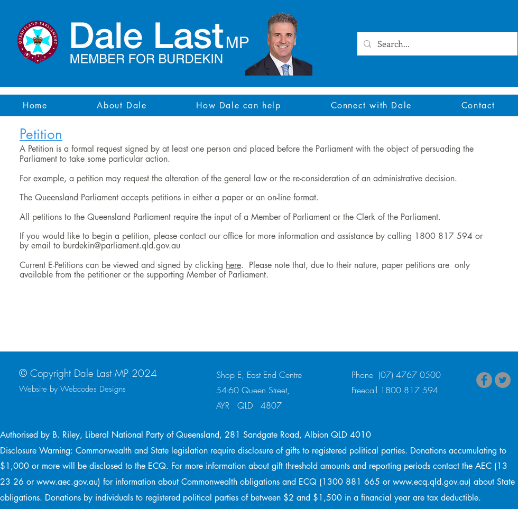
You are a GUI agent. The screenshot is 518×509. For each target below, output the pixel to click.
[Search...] (436, 44)
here (233, 265)
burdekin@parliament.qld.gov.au (121, 245)
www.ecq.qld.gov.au (430, 481)
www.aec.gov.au (67, 481)
